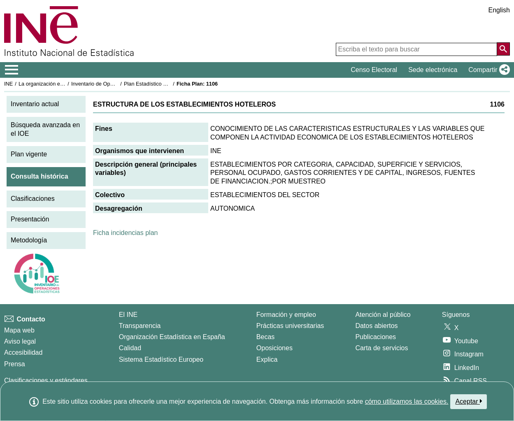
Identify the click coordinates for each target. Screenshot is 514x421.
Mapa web (19, 330)
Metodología (29, 240)
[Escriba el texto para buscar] (416, 49)
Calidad (130, 347)
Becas (265, 336)
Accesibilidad (23, 352)
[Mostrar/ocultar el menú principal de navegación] (11, 70)
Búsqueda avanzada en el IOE (45, 129)
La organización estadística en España (64, 84)
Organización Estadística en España (172, 336)
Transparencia (140, 325)
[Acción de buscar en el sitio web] (503, 49)
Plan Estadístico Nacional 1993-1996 (167, 84)
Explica (267, 359)
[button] (487, 70)
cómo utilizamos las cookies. (407, 401)
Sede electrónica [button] (432, 69)
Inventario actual (35, 103)
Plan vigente (29, 154)
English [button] (499, 10)
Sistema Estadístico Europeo (161, 359)
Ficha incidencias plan (125, 232)
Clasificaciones (33, 198)
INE (8, 84)
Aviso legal (20, 341)
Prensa (14, 364)
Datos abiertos (376, 325)
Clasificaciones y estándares (46, 380)
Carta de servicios (381, 347)
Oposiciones (274, 347)
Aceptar (468, 401)
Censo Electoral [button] (374, 69)
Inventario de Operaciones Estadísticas (117, 84)
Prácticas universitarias (290, 325)
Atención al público (382, 314)
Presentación (30, 219)
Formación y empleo (286, 314)
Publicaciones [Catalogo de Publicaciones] (375, 336)
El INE (128, 314)
